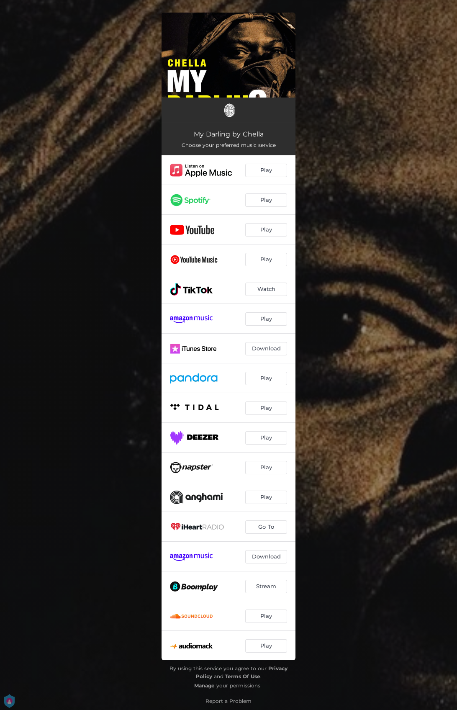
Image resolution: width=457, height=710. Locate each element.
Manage (204, 685)
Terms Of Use (242, 676)
